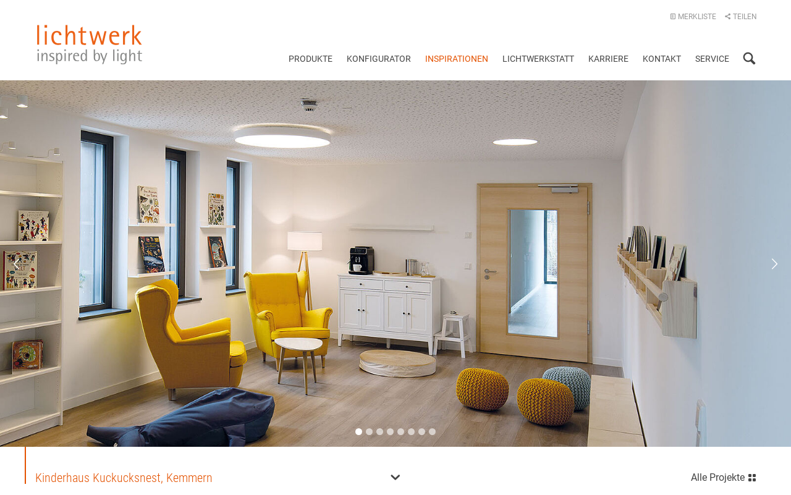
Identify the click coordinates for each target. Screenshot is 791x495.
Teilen (740, 16)
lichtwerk (89, 44)
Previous (24, 263)
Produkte (310, 59)
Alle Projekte (724, 475)
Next (766, 263)
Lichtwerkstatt (538, 59)
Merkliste (693, 16)
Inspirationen (456, 59)
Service (712, 59)
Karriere (608, 59)
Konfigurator (379, 59)
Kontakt (662, 59)
